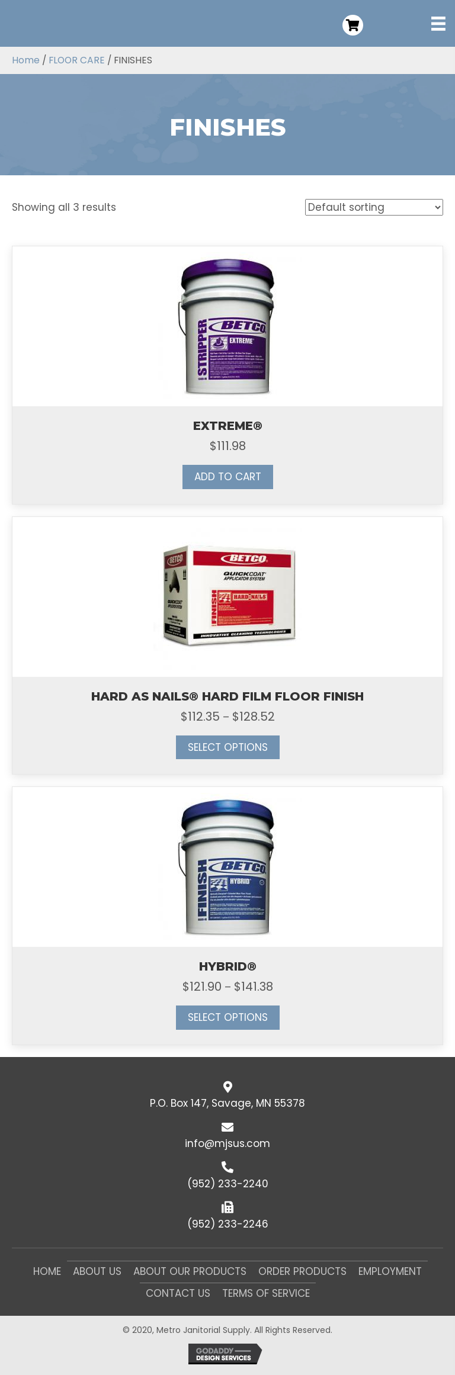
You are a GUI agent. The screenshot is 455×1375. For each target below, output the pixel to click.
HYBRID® (228, 966)
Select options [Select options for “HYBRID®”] (228, 1017)
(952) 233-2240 (227, 1184)
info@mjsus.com (227, 1143)
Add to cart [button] (227, 477)
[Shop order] (374, 207)
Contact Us (178, 1293)
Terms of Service (266, 1293)
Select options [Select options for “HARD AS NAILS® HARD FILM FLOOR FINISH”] (228, 747)
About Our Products (189, 1271)
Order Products (302, 1271)
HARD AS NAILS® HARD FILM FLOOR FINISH (227, 696)
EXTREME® (227, 426)
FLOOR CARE (77, 60)
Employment (390, 1271)
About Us (97, 1271)
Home (26, 60)
